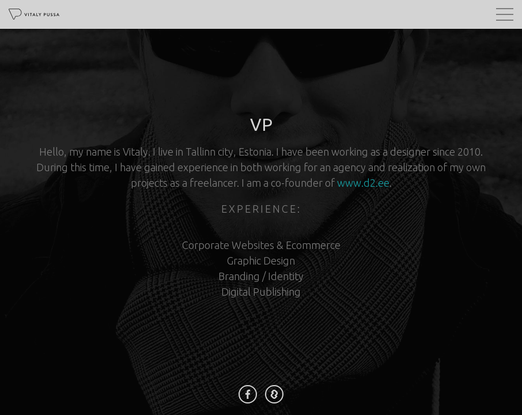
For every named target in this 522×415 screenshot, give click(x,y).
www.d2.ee (363, 182)
